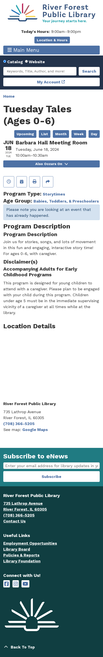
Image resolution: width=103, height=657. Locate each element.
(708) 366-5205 (19, 423)
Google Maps (35, 429)
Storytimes (54, 194)
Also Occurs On (51, 164)
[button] (51, 31)
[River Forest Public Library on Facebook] (6, 583)
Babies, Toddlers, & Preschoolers (66, 201)
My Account (48, 82)
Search (89, 71)
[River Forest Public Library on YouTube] (25, 583)
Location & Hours (52, 40)
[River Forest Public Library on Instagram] (15, 583)
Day (94, 134)
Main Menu (23, 50)
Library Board (16, 549)
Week (79, 134)
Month (61, 134)
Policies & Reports (21, 555)
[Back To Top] (51, 647)
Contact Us (14, 521)
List (44, 134)
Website (37, 61)
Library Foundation (22, 561)
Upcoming (25, 134)
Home (9, 96)
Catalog (15, 61)
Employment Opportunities (30, 543)
